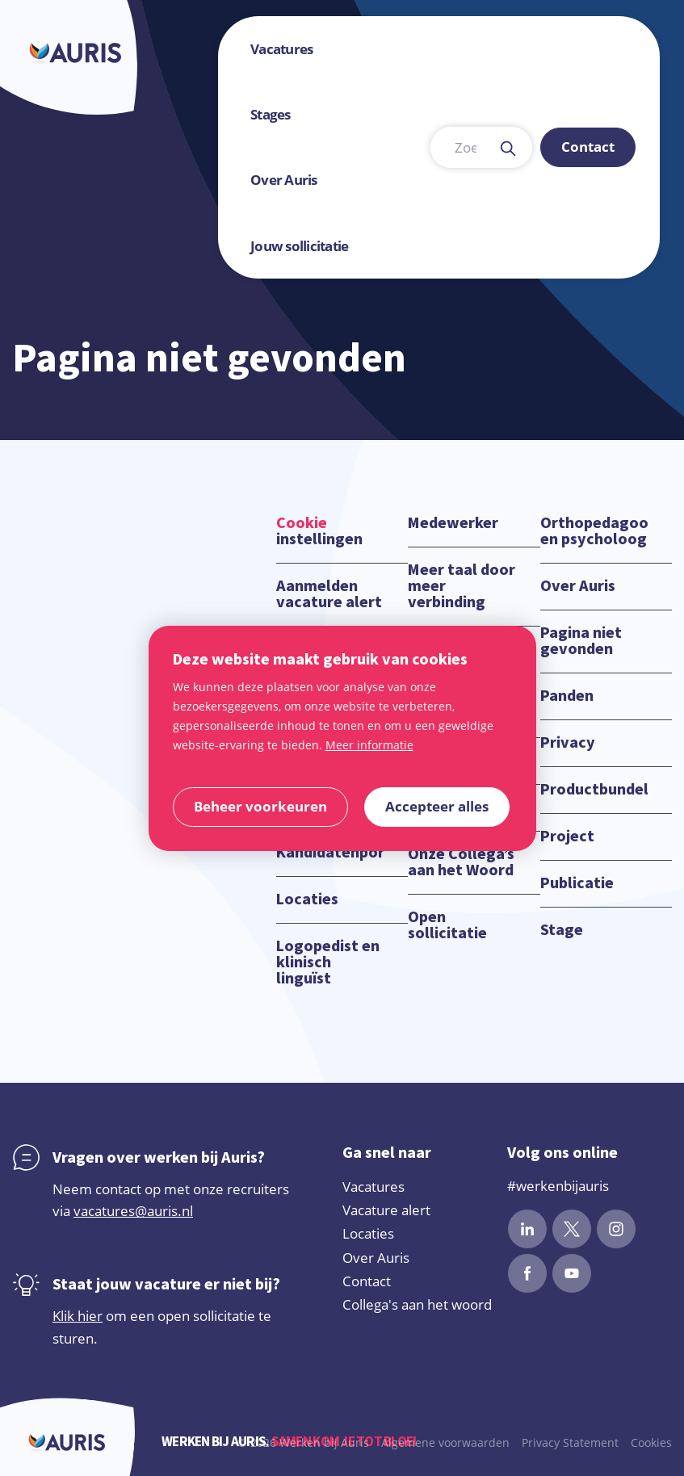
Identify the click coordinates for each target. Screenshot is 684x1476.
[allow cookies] (437, 807)
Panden (567, 696)
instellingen (319, 531)
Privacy (567, 743)
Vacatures (373, 1186)
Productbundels (594, 789)
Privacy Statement (570, 1442)
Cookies (651, 1442)
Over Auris (577, 586)
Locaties (307, 899)
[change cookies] (260, 807)
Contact (366, 1281)
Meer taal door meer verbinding (461, 586)
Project (567, 836)
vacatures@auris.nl (133, 1210)
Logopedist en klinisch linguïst (328, 962)
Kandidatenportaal (330, 852)
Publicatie (577, 883)
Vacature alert (386, 1210)
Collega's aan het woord (417, 1304)
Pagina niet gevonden (581, 641)
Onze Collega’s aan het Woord (461, 862)
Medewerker (453, 523)
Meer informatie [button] (369, 745)
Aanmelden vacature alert (329, 594)
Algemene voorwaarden (445, 1442)
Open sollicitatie (447, 925)
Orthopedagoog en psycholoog (594, 531)
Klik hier (77, 1315)
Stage (561, 930)
